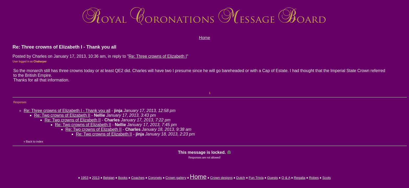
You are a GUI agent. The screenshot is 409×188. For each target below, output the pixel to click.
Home (204, 38)
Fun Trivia (256, 178)
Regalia (299, 178)
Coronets (155, 178)
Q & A (285, 178)
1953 (84, 178)
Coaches (138, 178)
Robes (314, 178)
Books (123, 178)
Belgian (108, 178)
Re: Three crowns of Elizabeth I (158, 56)
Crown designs (221, 178)
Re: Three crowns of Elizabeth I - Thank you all (67, 110)
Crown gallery (175, 178)
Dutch (240, 178)
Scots (326, 178)
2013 (96, 178)
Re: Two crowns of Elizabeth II (62, 115)
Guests (272, 178)
